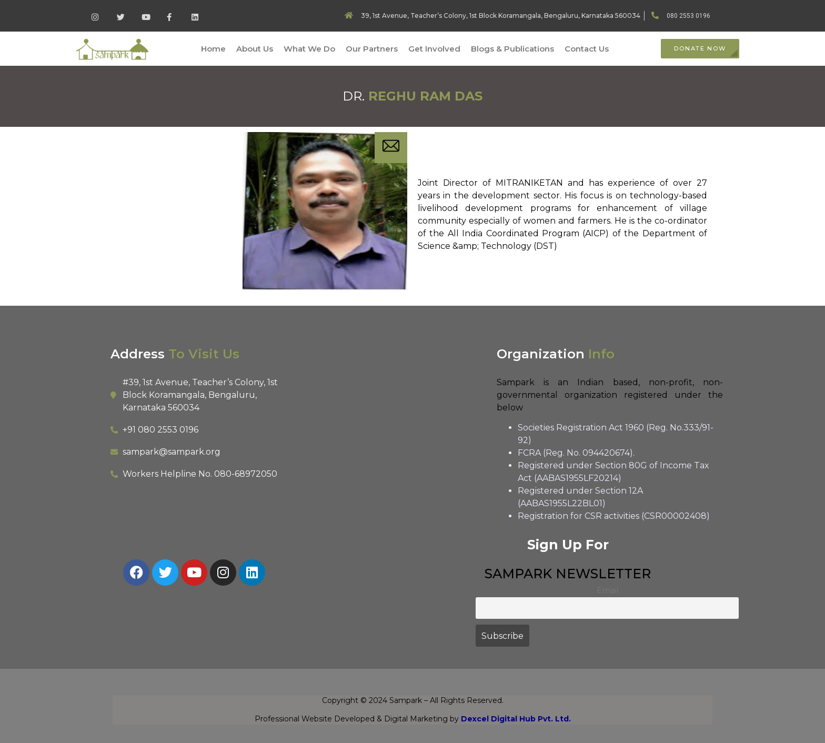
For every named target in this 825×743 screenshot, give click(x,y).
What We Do (309, 49)
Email (607, 590)
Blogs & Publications (512, 49)
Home (213, 49)
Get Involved (434, 49)
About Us (254, 49)
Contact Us (587, 49)
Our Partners (372, 49)
